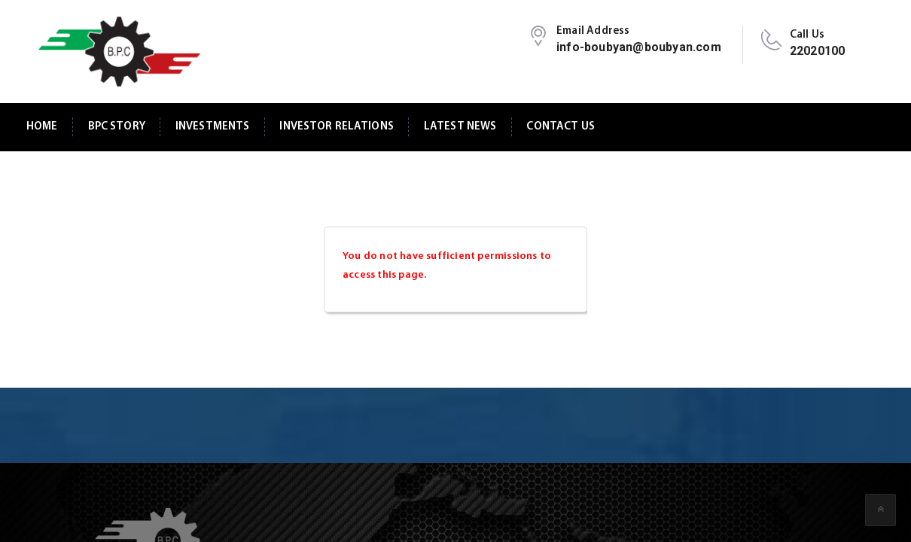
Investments (212, 126)
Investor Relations (336, 126)
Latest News (460, 126)
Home (42, 126)
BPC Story (116, 126)
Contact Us (560, 126)
